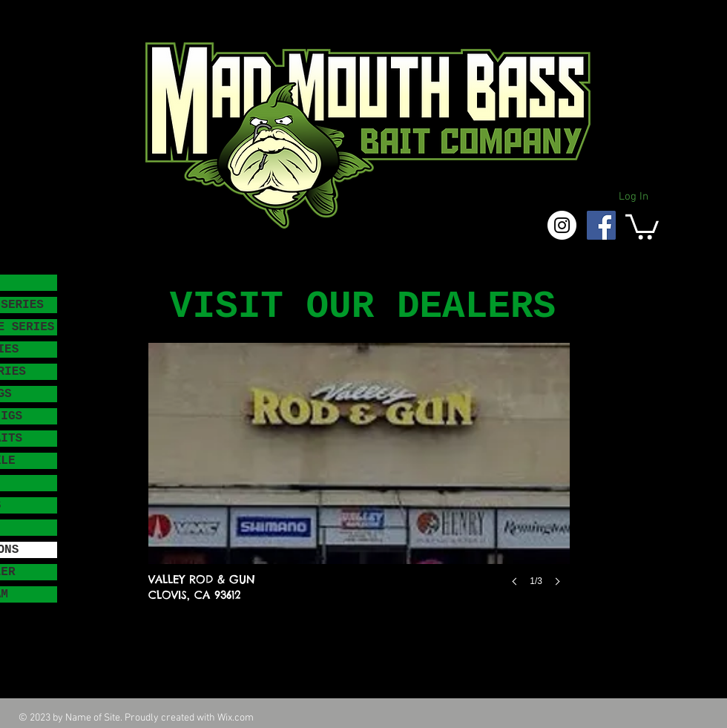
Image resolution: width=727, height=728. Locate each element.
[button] (642, 225)
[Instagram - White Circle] (561, 225)
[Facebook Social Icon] (601, 225)
